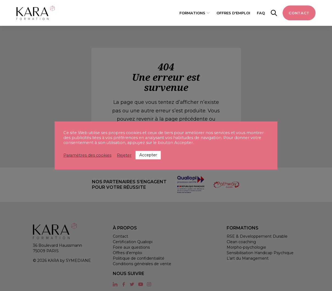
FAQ (261, 13)
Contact (299, 13)
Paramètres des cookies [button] (87, 155)
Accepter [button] (148, 155)
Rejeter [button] (124, 155)
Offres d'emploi (233, 13)
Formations (192, 13)
